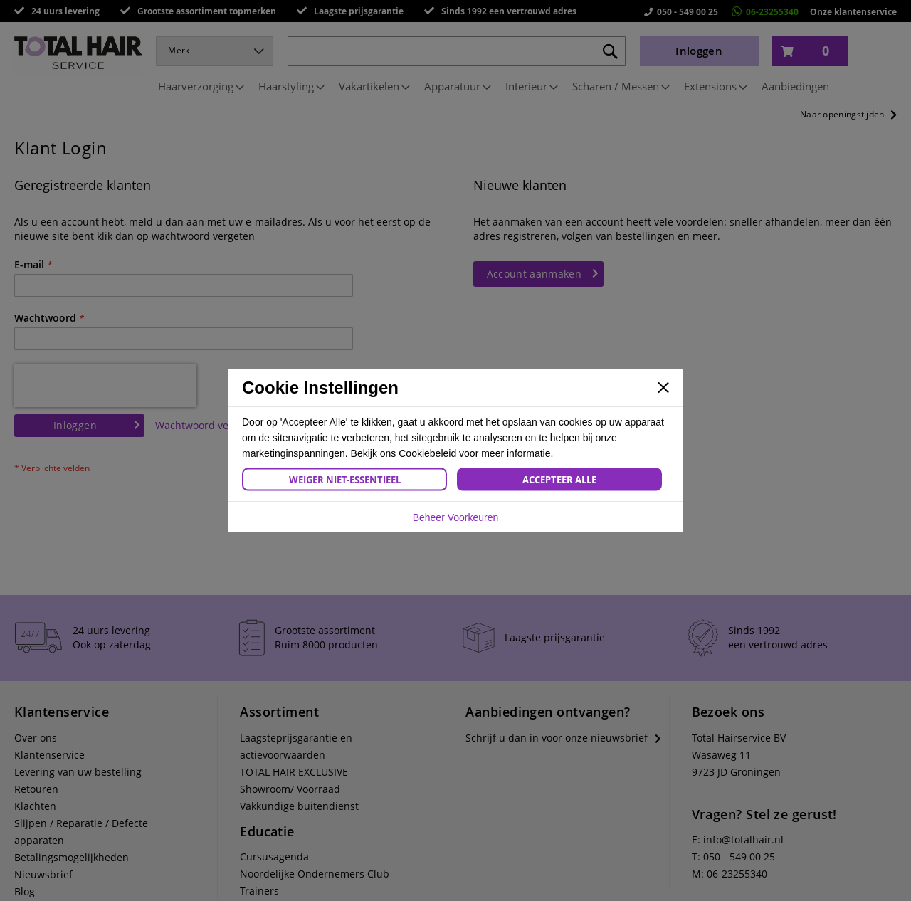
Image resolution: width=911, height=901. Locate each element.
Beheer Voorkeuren (456, 517)
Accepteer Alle (559, 479)
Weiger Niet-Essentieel (345, 479)
